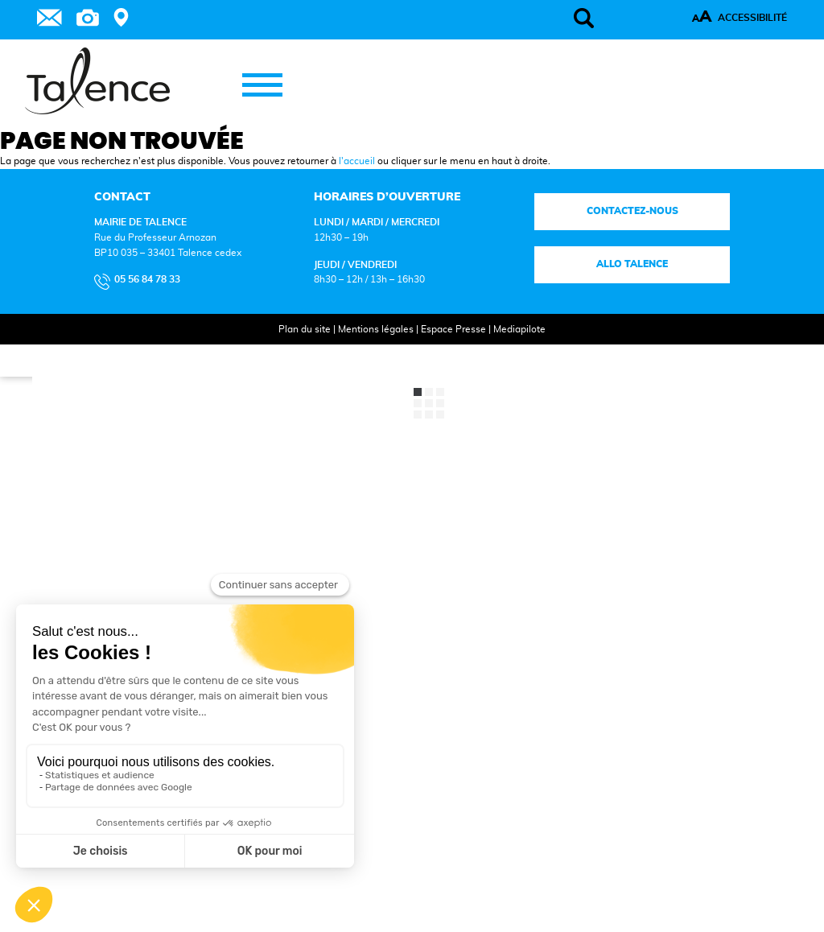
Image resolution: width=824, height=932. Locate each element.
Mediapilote (519, 329)
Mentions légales (376, 329)
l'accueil (357, 161)
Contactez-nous (632, 211)
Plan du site (304, 329)
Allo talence (632, 264)
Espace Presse (453, 329)
